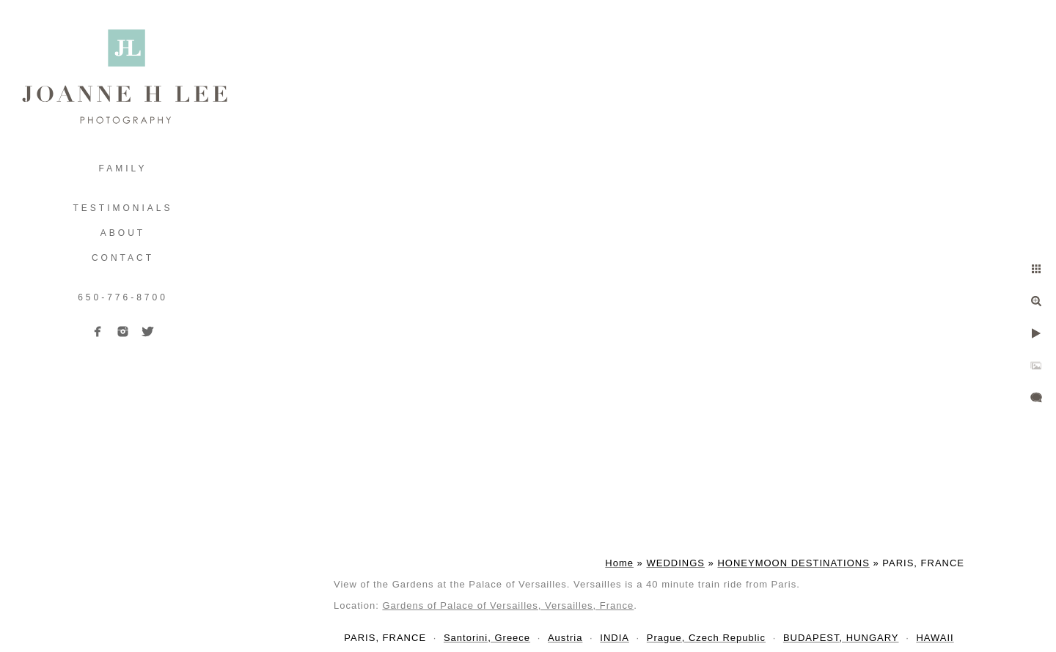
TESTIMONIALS (122, 208)
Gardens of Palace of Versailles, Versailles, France (508, 605)
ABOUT (122, 233)
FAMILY (123, 168)
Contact (123, 258)
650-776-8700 (123, 297)
